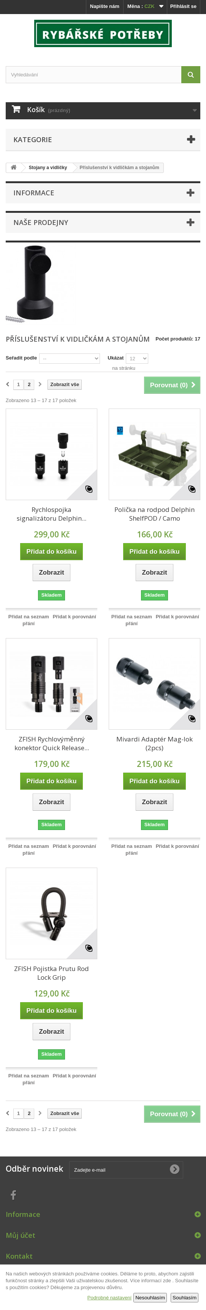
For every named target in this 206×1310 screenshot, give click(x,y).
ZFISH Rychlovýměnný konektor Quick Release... (51, 743)
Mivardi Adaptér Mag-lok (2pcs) (154, 743)
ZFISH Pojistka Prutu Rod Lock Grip (51, 973)
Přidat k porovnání (74, 616)
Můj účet (20, 1235)
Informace (33, 192)
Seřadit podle (21, 358)
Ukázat (116, 358)
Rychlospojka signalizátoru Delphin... (51, 514)
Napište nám (104, 6)
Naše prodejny (40, 222)
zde (167, 1280)
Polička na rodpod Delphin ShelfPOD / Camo (154, 514)
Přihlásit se (183, 6)
